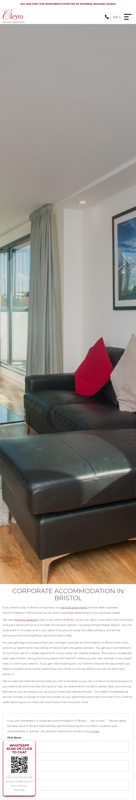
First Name (14, 737)
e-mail (95, 731)
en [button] (117, 17)
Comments (14, 795)
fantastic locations (26, 619)
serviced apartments (74, 607)
